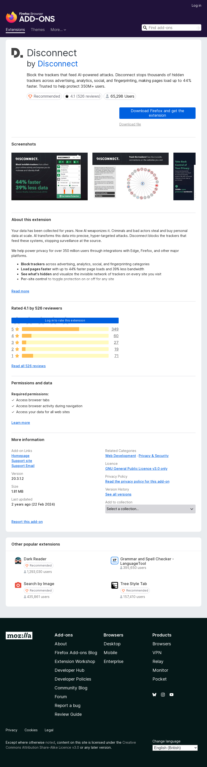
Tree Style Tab (133, 584)
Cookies (31, 730)
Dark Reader (35, 559)
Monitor (160, 670)
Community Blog (71, 687)
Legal (49, 730)
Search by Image (39, 584)
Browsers (161, 643)
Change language (166, 741)
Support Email (23, 466)
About (61, 643)
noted (50, 742)
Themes (38, 29)
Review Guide (68, 714)
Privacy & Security (154, 456)
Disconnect (58, 63)
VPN (157, 652)
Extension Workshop (75, 661)
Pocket (159, 679)
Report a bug (68, 705)
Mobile (110, 652)
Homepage (20, 456)
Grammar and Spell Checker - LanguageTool (147, 561)
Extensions (15, 29)
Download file (130, 124)
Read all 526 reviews (28, 366)
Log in (196, 5)
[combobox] (171, 27)
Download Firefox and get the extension (157, 113)
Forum (61, 696)
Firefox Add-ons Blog (76, 652)
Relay (157, 661)
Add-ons (64, 634)
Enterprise (113, 661)
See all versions (118, 494)
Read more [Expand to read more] (20, 291)
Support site (21, 461)
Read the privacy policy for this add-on (137, 481)
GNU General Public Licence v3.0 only (136, 468)
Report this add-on (27, 522)
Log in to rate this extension (65, 320)
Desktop (112, 643)
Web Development (120, 456)
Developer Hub (69, 670)
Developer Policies (73, 679)
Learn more (20, 423)
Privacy (11, 730)
